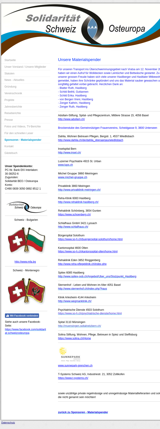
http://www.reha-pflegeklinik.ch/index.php (82, 264)
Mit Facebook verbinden (22, 315)
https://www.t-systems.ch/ (73, 378)
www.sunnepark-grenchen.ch (75, 365)
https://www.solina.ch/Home (74, 338)
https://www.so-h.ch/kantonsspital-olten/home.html (88, 251)
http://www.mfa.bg (25, 261)
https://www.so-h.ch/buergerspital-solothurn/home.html (90, 239)
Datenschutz (8, 422)
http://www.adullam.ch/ (71, 119)
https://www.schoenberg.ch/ (74, 214)
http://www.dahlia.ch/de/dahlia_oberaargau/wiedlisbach (90, 140)
